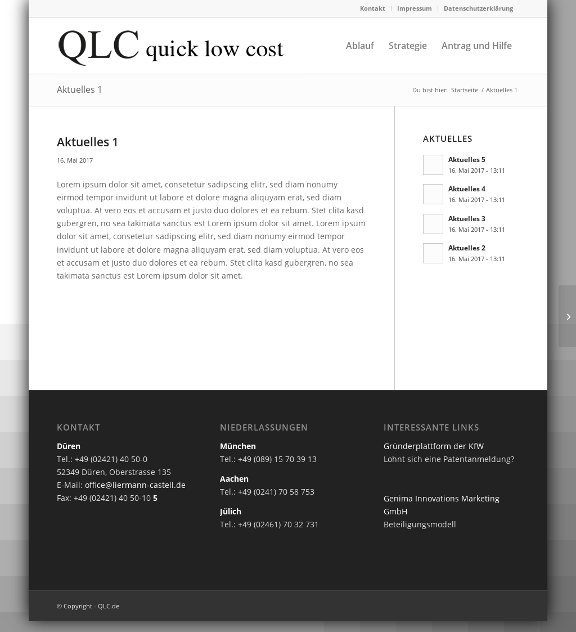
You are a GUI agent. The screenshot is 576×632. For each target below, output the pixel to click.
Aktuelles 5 (466, 159)
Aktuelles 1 (79, 89)
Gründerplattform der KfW (434, 446)
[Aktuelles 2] (567, 316)
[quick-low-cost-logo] (180, 45)
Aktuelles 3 (466, 218)
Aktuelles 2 (466, 247)
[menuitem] (373, 8)
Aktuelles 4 (466, 188)
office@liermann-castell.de (135, 484)
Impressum (414, 8)
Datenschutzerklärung (478, 8)
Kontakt (372, 8)
